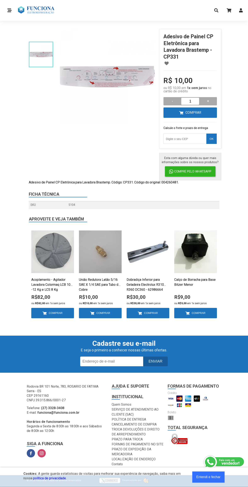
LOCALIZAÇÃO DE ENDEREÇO (134, 459)
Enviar (155, 361)
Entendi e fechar (208, 477)
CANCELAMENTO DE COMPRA (134, 424)
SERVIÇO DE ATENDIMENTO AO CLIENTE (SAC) (135, 411)
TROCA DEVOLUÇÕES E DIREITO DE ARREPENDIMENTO (136, 431)
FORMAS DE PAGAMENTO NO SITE (137, 444)
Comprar (193, 113)
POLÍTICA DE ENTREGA (129, 419)
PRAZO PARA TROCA (127, 439)
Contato (117, 464)
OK (212, 138)
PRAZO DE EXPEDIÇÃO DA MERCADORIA (131, 451)
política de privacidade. (50, 478)
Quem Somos (121, 404)
